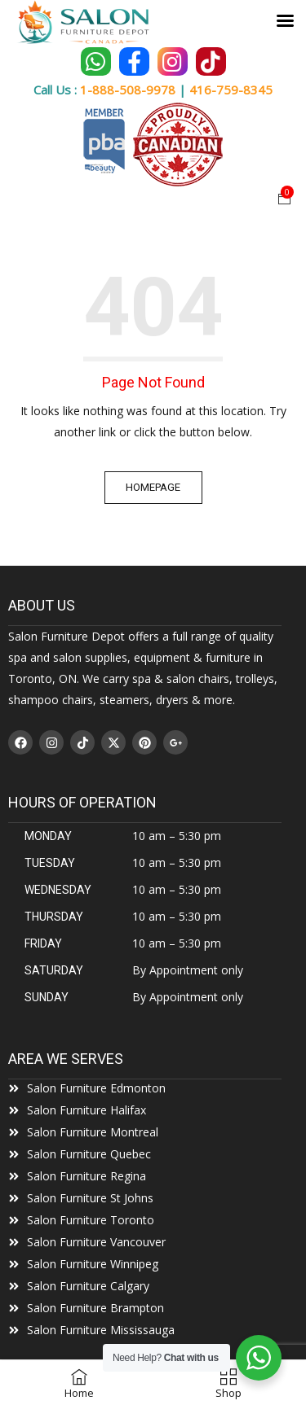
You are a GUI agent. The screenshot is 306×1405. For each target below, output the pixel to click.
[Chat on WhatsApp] (96, 61)
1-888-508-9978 (127, 89)
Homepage (153, 487)
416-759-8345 (231, 89)
